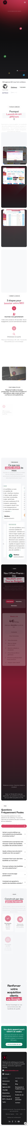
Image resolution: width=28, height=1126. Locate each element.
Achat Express (10, 601)
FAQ (16, 1081)
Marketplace (14, 605)
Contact (17, 1102)
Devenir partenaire (18, 1098)
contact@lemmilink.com (11, 1070)
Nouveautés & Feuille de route (19, 1088)
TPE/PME (5, 1090)
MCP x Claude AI (7, 1099)
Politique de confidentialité (14, 1117)
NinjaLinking (18, 601)
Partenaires (18, 1092)
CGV (21, 1114)
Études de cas (19, 1095)
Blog (16, 1084)
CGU (17, 1114)
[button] (6, 1074)
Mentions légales (10, 1114)
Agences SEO (6, 1087)
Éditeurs (4, 1084)
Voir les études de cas (14, 1044)
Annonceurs (6, 1081)
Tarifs (4, 1102)
